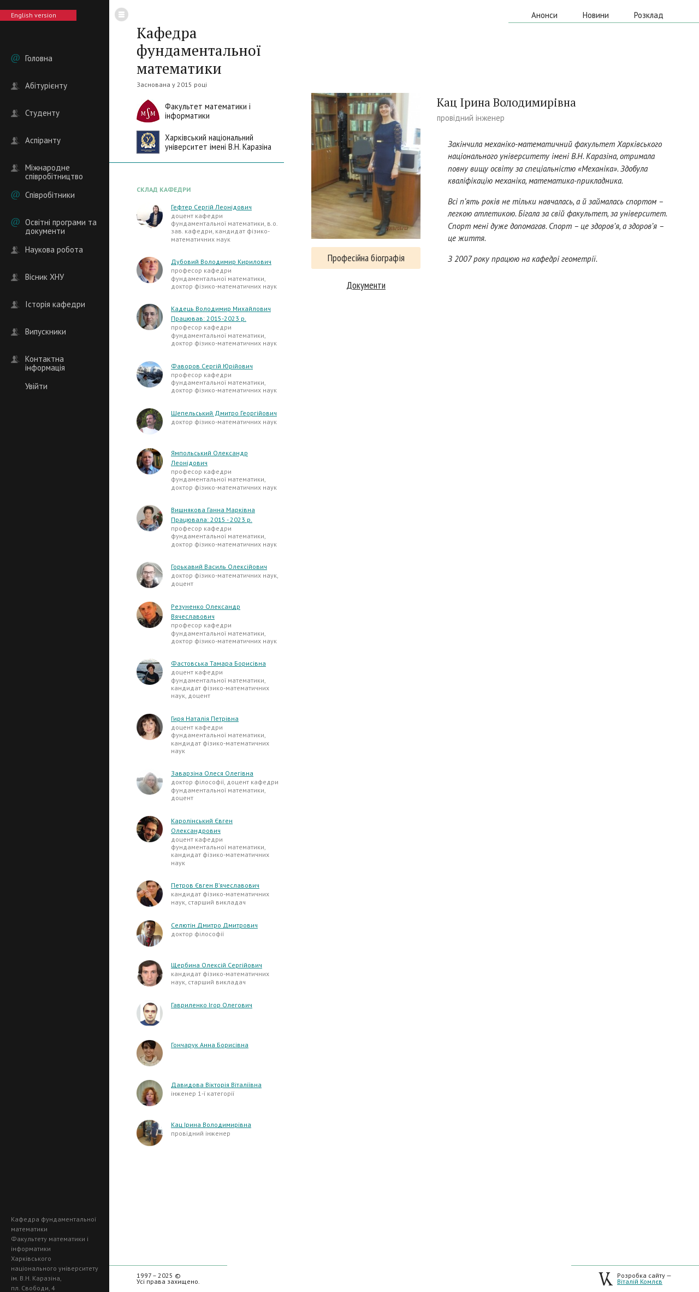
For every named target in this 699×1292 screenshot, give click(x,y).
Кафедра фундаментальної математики (199, 50)
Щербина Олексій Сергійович (216, 965)
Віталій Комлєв (639, 1281)
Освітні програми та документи (61, 222)
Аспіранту (43, 140)
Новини (596, 15)
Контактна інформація (45, 359)
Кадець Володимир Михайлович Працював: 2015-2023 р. (221, 313)
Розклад (649, 15)
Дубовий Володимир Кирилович (221, 261)
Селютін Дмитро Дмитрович (214, 925)
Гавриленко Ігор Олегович (211, 1005)
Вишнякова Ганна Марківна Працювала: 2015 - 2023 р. (213, 515)
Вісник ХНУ (44, 277)
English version (33, 15)
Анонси (544, 15)
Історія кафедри (55, 304)
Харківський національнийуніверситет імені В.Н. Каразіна (218, 142)
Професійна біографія (366, 257)
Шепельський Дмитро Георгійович (224, 413)
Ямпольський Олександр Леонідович (209, 458)
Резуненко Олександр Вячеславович (205, 611)
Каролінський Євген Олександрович (202, 826)
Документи (366, 285)
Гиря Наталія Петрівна (205, 718)
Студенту (42, 113)
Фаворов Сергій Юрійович (212, 366)
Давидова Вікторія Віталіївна (216, 1084)
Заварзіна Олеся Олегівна (212, 773)
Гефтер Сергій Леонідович (211, 207)
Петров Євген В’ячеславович (215, 885)
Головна (38, 58)
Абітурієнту (46, 85)
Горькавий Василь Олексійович (219, 566)
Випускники (45, 331)
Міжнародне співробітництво (54, 167)
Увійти (36, 386)
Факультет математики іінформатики (208, 111)
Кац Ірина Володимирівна (211, 1124)
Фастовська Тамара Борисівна (218, 663)
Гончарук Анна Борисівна (209, 1045)
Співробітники (50, 195)
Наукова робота (54, 249)
